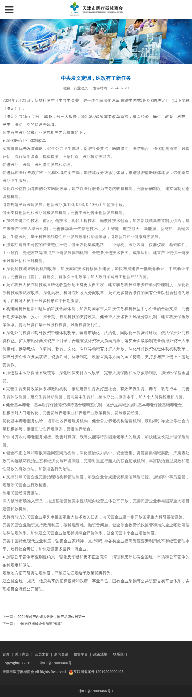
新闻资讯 (61, 654)
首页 (6, 654)
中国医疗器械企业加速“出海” (40, 623)
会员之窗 (42, 654)
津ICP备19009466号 (55, 662)
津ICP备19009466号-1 (96, 690)
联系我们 (120, 654)
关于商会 (22, 654)
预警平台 (81, 654)
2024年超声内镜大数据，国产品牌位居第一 (51, 616)
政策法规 (100, 654)
